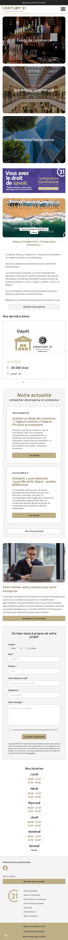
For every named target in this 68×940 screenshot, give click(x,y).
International (29, 911)
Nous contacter (30, 916)
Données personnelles (34, 931)
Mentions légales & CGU (34, 926)
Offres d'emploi (30, 891)
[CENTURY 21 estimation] (34, 180)
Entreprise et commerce (34, 899)
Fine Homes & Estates (33, 903)
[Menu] (63, 9)
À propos (27, 907)
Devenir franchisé (31, 895)
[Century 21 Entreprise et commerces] (14, 9)
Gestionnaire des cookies (34, 936)
